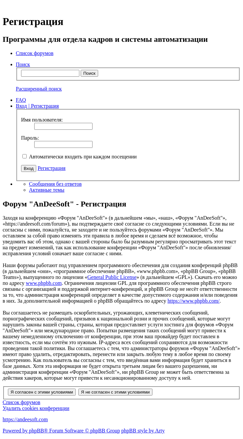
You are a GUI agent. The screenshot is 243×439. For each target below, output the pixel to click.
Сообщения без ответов (55, 184)
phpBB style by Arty (143, 430)
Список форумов (21, 402)
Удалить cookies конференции (36, 408)
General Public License (111, 277)
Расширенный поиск (39, 89)
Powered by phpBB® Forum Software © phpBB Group (61, 430)
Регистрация (52, 168)
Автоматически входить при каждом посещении (79, 156)
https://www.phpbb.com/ (194, 301)
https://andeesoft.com (25, 419)
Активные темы (47, 190)
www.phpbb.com (44, 283)
